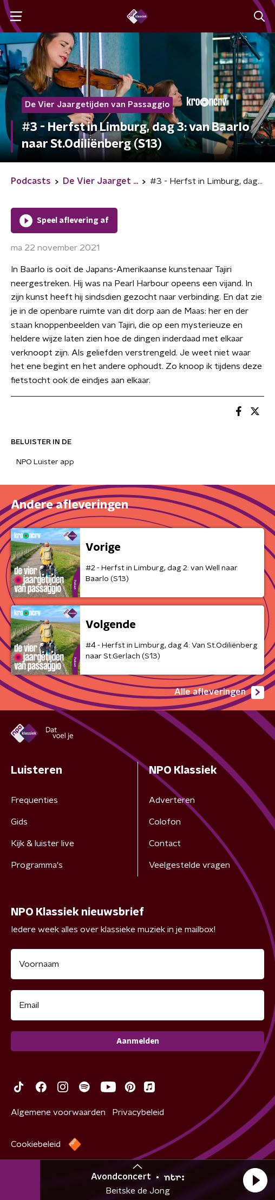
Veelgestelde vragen (189, 865)
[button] (255, 1180)
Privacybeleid (138, 1112)
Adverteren (172, 800)
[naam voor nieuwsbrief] (137, 964)
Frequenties (34, 800)
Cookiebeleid (36, 1144)
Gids (19, 821)
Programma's (37, 865)
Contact (165, 843)
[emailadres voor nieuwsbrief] (137, 1005)
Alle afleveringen (219, 692)
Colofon (165, 821)
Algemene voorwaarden (58, 1112)
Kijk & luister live (42, 843)
